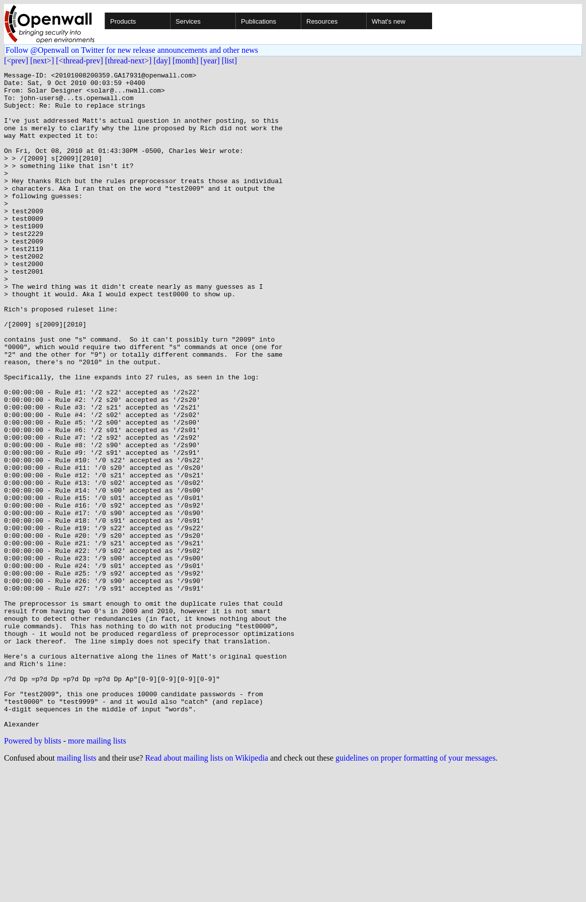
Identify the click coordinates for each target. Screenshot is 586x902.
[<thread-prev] (79, 60)
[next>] (42, 60)
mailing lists (77, 889)
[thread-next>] (128, 60)
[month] (186, 60)
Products (123, 21)
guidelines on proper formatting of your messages (415, 889)
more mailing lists (97, 872)
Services (188, 21)
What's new (388, 21)
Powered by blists (32, 872)
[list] (229, 60)
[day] (162, 60)
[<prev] (16, 60)
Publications (258, 21)
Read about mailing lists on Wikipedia (206, 889)
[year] (210, 60)
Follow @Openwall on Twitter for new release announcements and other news (132, 50)
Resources (322, 21)
